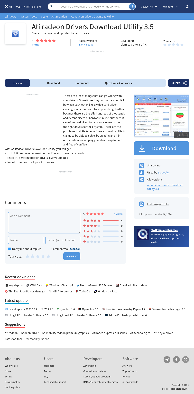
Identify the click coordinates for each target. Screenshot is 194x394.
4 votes (118, 214)
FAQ (46, 376)
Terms (8, 376)
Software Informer (164, 230)
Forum (47, 371)
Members (49, 365)
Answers (118, 83)
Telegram (167, 359)
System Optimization (54, 16)
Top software (129, 371)
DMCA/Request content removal (100, 382)
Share (176, 83)
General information (94, 371)
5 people (163, 172)
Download (53, 83)
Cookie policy (12, 387)
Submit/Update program (97, 376)
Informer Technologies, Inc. (175, 388)
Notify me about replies (24, 249)
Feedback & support (55, 382)
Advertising (89, 365)
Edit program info (158, 204)
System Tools (28, 16)
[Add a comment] (44, 222)
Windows (10, 16)
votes (35, 44)
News (8, 371)
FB (176, 359)
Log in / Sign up (185, 7)
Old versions (155, 179)
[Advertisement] (97, 62)
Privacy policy (12, 382)
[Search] (91, 7)
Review (17, 83)
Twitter (185, 359)
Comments (82, 83)
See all (89, 44)
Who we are (11, 365)
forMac (126, 376)
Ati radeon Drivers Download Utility (92, 16)
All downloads (130, 382)
